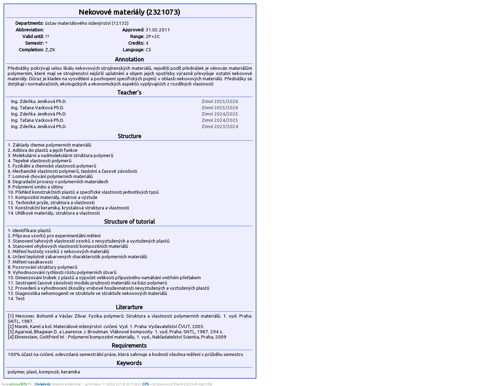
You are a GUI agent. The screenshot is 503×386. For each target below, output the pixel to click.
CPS (145, 384)
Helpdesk (42, 384)
